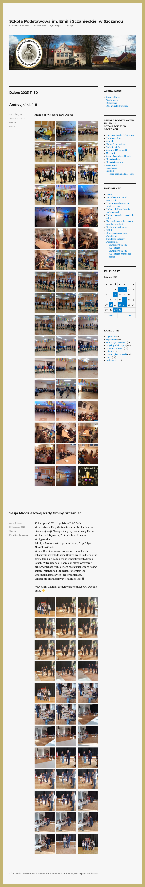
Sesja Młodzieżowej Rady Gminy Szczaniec (45, 513)
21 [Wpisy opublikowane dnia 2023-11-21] (111, 305)
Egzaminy (111, 336)
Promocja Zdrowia (114, 348)
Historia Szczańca (114, 162)
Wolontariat (111, 360)
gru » (128, 315)
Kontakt (110, 171)
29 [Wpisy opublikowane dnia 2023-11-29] (115, 310)
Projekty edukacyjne (18, 535)
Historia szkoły (113, 159)
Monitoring (111, 236)
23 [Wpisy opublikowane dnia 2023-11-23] (120, 305)
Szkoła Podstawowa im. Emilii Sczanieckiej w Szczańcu (66, 21)
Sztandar (110, 141)
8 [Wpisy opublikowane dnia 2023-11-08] (115, 294)
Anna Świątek (15, 114)
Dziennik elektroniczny (117, 106)
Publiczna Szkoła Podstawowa (120, 135)
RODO (109, 230)
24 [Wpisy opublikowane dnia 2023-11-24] (124, 305)
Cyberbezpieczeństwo (116, 233)
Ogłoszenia (111, 103)
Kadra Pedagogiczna (116, 144)
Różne (12, 126)
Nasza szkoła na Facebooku (121, 174)
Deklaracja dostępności (117, 227)
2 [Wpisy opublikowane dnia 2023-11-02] (120, 289)
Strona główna (113, 97)
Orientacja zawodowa (116, 342)
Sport (108, 357)
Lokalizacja (111, 168)
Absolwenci (111, 165)
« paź (110, 315)
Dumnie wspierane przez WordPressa (80, 873)
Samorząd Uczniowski (116, 150)
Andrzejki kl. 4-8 (23, 105)
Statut (109, 194)
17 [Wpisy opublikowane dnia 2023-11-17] (124, 300)
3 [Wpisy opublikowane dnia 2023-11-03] (124, 289)
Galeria (12, 122)
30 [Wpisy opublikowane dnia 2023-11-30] (120, 310)
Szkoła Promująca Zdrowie (118, 156)
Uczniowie (111, 153)
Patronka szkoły (113, 138)
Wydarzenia (112, 100)
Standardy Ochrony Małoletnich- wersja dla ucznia (120, 254)
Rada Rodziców (113, 147)
